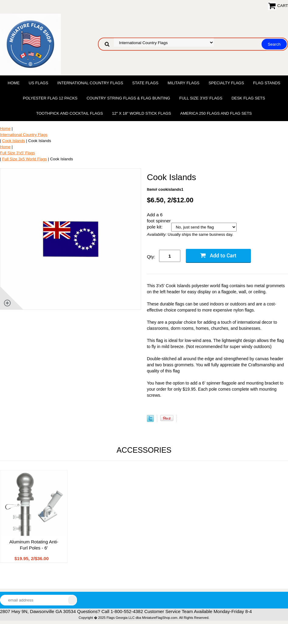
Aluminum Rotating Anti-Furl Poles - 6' (33, 544)
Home (13, 83)
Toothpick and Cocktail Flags (69, 113)
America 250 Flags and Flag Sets (216, 113)
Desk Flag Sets (248, 98)
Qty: (151, 256)
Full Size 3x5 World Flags (24, 159)
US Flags (38, 83)
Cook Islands (13, 140)
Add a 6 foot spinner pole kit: (159, 220)
